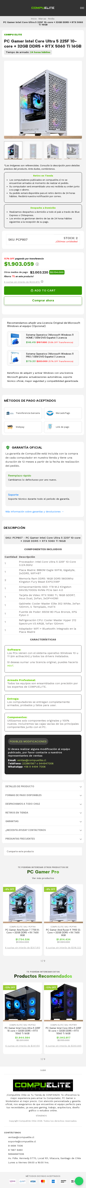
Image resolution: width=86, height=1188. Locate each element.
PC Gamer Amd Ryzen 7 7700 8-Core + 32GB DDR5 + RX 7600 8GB (22, 933)
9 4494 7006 (15, 1145)
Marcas (42, 18)
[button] (6, 961)
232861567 (29, 763)
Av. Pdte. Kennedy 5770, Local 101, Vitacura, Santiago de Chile (44, 1158)
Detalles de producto (19, 786)
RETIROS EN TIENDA (16, 812)
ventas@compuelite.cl (31, 760)
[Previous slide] (9, 99)
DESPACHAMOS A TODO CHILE (22, 804)
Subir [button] (43, 1070)
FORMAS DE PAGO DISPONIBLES (23, 795)
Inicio (34, 18)
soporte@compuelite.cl (22, 1141)
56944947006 (16, 1154)
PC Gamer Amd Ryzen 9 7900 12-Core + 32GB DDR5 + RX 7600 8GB (63, 933)
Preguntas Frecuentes (20, 838)
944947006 (46, 763)
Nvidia (51, 18)
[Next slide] (76, 99)
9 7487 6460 (15, 1150)
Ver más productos (43, 878)
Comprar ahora (43, 300)
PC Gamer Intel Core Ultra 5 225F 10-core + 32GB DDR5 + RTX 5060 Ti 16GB (22, 1031)
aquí (10, 665)
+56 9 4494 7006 (35, 766)
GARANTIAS (11, 821)
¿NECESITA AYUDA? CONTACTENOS (25, 830)
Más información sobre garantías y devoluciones (34, 511)
